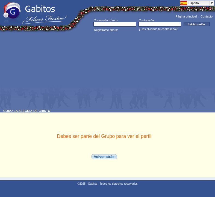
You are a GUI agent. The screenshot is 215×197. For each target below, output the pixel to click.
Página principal (186, 16)
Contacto (207, 16)
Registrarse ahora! (106, 29)
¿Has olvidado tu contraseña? (158, 29)
